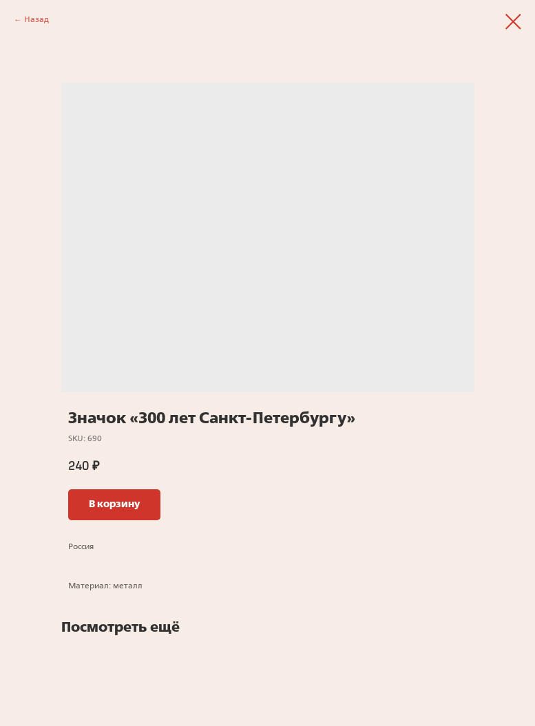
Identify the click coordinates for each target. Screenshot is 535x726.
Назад (36, 20)
